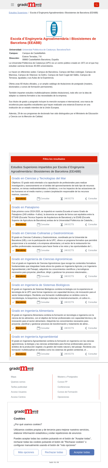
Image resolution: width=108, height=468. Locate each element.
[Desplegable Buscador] (96, 4)
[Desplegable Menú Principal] (12, 4)
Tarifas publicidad (19, 387)
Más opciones (26, 452)
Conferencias (64, 387)
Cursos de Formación (68, 392)
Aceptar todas (82, 452)
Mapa (13, 377)
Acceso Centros (18, 397)
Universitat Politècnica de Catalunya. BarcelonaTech (46, 50)
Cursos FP (63, 382)
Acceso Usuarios (19, 392)
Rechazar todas (54, 452)
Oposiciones (63, 397)
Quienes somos (18, 382)
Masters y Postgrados (68, 377)
